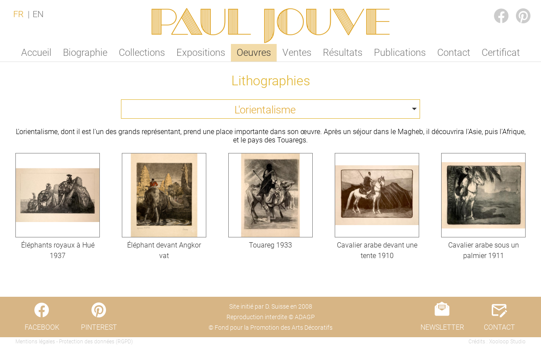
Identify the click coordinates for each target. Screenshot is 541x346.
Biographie (85, 52)
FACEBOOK (42, 327)
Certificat (501, 52)
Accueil (36, 52)
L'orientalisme (265, 110)
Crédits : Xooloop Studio (497, 342)
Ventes (296, 52)
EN (38, 14)
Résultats (342, 52)
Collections (142, 52)
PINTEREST (99, 327)
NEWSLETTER (442, 327)
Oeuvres (254, 52)
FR (18, 14)
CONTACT (499, 327)
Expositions (200, 52)
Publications (400, 52)
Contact (453, 52)
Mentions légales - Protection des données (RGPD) (74, 342)
